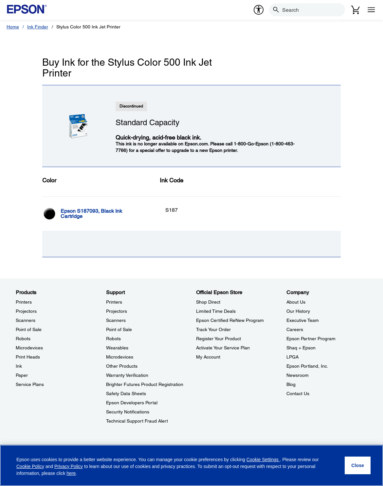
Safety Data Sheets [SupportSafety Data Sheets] (126, 393)
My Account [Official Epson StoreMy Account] (208, 357)
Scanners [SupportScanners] (116, 320)
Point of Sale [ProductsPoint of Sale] (29, 329)
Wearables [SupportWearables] (117, 347)
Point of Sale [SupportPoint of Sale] (119, 329)
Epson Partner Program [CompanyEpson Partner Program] (311, 338)
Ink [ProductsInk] (19, 366)
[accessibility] (258, 10)
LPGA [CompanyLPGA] (292, 357)
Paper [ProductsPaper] (22, 375)
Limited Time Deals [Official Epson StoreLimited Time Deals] (216, 311)
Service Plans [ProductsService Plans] (30, 384)
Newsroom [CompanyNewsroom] (297, 375)
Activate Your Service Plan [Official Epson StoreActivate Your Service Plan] (223, 347)
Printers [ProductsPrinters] (24, 302)
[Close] (358, 465)
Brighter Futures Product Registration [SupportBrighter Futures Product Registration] (144, 384)
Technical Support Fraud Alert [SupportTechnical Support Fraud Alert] (137, 421)
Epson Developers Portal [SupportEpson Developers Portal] (131, 402)
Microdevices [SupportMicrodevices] (119, 357)
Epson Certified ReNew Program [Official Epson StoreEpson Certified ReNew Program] (230, 320)
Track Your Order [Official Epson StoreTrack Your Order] (213, 329)
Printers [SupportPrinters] (114, 302)
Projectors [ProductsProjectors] (26, 311)
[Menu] (371, 10)
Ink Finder (37, 26)
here (71, 473)
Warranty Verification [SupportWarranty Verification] (127, 375)
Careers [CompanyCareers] (294, 329)
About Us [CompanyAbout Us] (295, 302)
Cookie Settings (263, 459)
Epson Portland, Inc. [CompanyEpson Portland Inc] (307, 366)
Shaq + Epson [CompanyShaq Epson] (301, 347)
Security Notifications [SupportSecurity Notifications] (127, 411)
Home (13, 26)
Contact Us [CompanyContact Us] (297, 393)
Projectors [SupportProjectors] (116, 311)
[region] (191, 465)
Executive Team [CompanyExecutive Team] (302, 320)
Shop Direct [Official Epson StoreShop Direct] (208, 302)
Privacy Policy (68, 466)
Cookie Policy (30, 466)
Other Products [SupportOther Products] (121, 366)
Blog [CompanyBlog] (291, 384)
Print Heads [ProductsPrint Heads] (28, 357)
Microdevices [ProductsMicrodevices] (29, 347)
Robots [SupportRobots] (113, 338)
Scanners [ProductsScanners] (25, 320)
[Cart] (355, 10)
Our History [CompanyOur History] (298, 311)
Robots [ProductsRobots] (23, 338)
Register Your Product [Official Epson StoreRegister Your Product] (218, 338)
